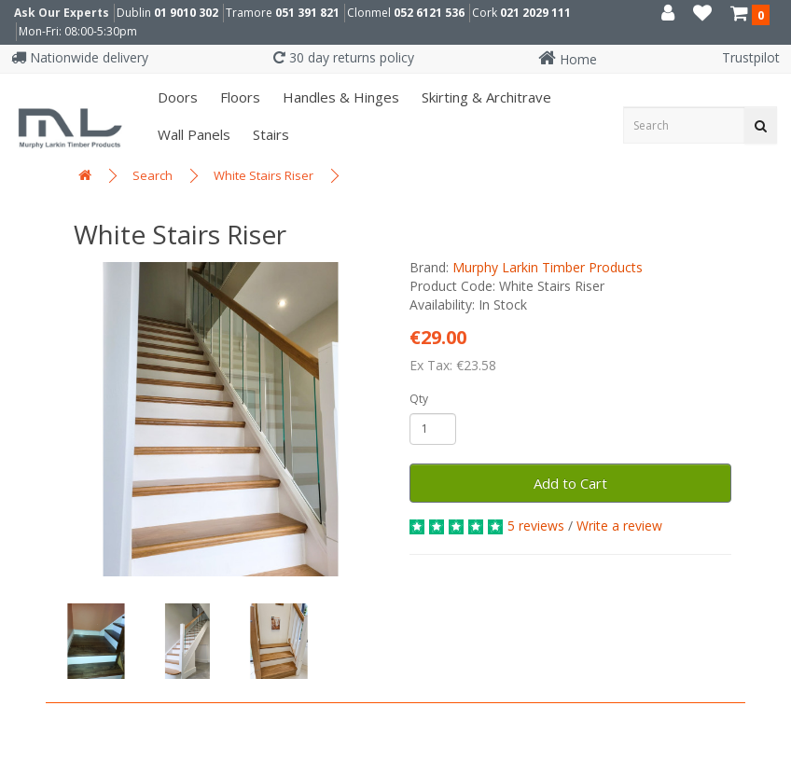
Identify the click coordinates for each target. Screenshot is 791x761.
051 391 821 (307, 13)
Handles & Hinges (339, 97)
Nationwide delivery (79, 57)
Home (567, 59)
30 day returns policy (343, 57)
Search (152, 175)
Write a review (619, 525)
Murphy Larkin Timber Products (547, 267)
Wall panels (192, 134)
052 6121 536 (429, 13)
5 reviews (535, 525)
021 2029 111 (535, 13)
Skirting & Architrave (484, 97)
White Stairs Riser (263, 175)
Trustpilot (751, 57)
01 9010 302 (186, 13)
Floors (238, 97)
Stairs (269, 134)
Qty (418, 399)
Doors (176, 97)
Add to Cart (570, 483)
